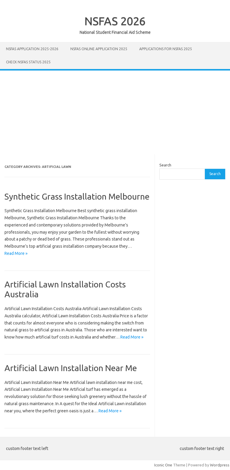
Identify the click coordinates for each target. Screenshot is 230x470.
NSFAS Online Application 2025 (98, 49)
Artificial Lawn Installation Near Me (70, 368)
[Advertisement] (115, 112)
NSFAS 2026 (115, 21)
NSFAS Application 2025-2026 (32, 49)
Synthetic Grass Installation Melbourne (76, 196)
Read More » (16, 253)
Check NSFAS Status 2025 (28, 62)
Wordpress (219, 465)
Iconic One (163, 465)
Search (165, 165)
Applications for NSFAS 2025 (165, 49)
